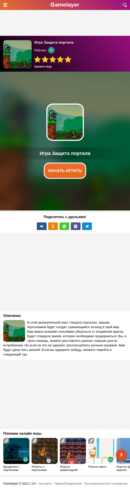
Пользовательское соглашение (106, 483)
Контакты (45, 483)
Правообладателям (67, 483)
